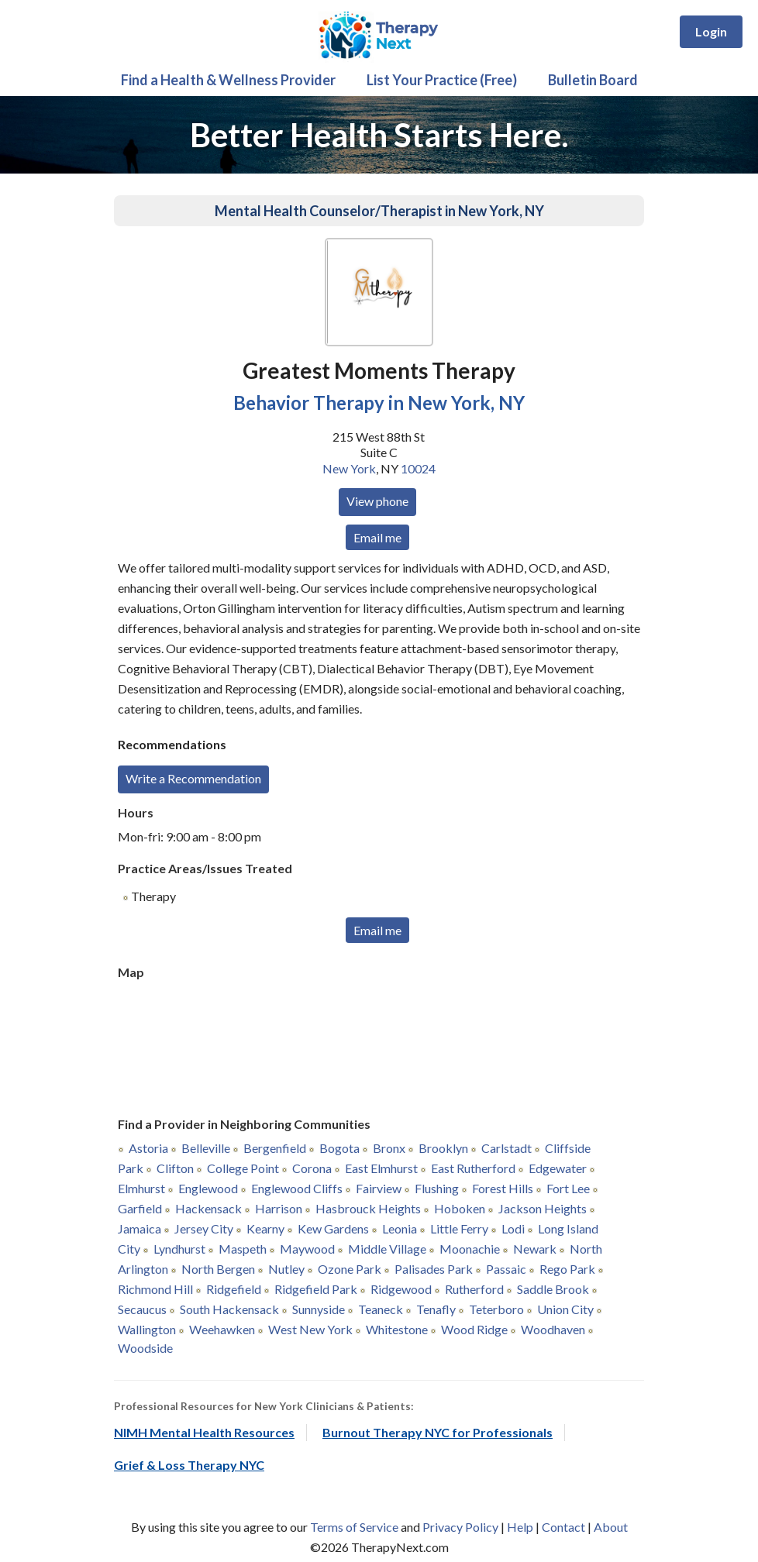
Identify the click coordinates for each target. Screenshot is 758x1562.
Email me (377, 537)
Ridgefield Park (315, 1289)
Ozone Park (349, 1268)
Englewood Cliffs (297, 1188)
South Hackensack (229, 1309)
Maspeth (243, 1248)
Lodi (513, 1228)
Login (711, 31)
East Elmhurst (381, 1168)
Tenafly (436, 1309)
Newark (534, 1248)
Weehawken (222, 1329)
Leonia (399, 1228)
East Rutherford (473, 1168)
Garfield (140, 1208)
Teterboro (496, 1309)
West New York (310, 1329)
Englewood (208, 1188)
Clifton (175, 1168)
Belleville (205, 1148)
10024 (418, 468)
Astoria (148, 1148)
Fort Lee (568, 1188)
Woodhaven (553, 1329)
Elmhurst (141, 1188)
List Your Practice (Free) (442, 79)
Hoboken (459, 1208)
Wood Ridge (474, 1329)
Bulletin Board (593, 79)
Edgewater (558, 1168)
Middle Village (387, 1248)
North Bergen (218, 1268)
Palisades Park (434, 1268)
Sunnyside (318, 1309)
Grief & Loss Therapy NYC (189, 1464)
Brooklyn (443, 1148)
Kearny (265, 1228)
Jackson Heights (542, 1208)
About (611, 1526)
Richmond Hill (155, 1289)
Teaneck (380, 1309)
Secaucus (142, 1309)
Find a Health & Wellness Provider (228, 79)
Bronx (389, 1148)
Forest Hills (502, 1188)
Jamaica (139, 1228)
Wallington (147, 1329)
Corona (312, 1168)
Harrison (278, 1208)
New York (349, 468)
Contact (563, 1526)
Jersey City (203, 1228)
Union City (565, 1309)
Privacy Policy (460, 1526)
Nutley (286, 1268)
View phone (377, 501)
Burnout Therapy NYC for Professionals (437, 1432)
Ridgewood (401, 1289)
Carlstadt (506, 1148)
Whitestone (397, 1329)
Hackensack (208, 1208)
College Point (243, 1168)
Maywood (307, 1248)
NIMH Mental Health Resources (204, 1432)
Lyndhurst (179, 1248)
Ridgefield (233, 1289)
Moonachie (469, 1248)
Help (520, 1526)
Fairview (378, 1188)
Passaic (506, 1268)
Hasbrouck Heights (368, 1208)
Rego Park (567, 1268)
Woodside (145, 1347)
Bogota (339, 1148)
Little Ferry (459, 1228)
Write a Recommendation (193, 778)
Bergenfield (274, 1148)
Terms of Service (354, 1526)
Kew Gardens (333, 1228)
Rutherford (474, 1289)
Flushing (437, 1188)
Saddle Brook (553, 1289)
